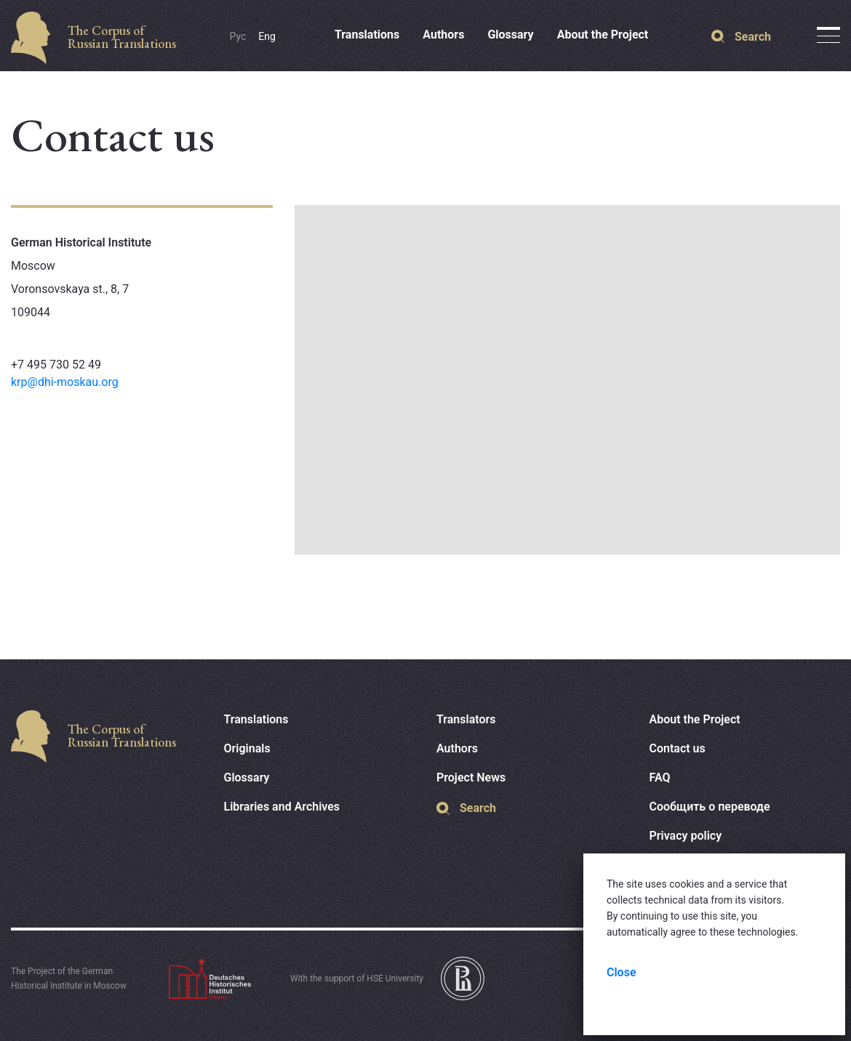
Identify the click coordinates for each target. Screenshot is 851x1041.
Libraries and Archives (282, 806)
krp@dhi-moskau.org (65, 382)
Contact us (678, 748)
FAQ (660, 777)
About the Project (603, 34)
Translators (466, 719)
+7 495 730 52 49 (56, 364)
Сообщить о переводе (710, 806)
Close (621, 972)
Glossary (510, 34)
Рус (238, 36)
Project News (471, 777)
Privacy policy (686, 836)
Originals (247, 748)
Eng (267, 36)
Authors (443, 34)
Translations (367, 34)
